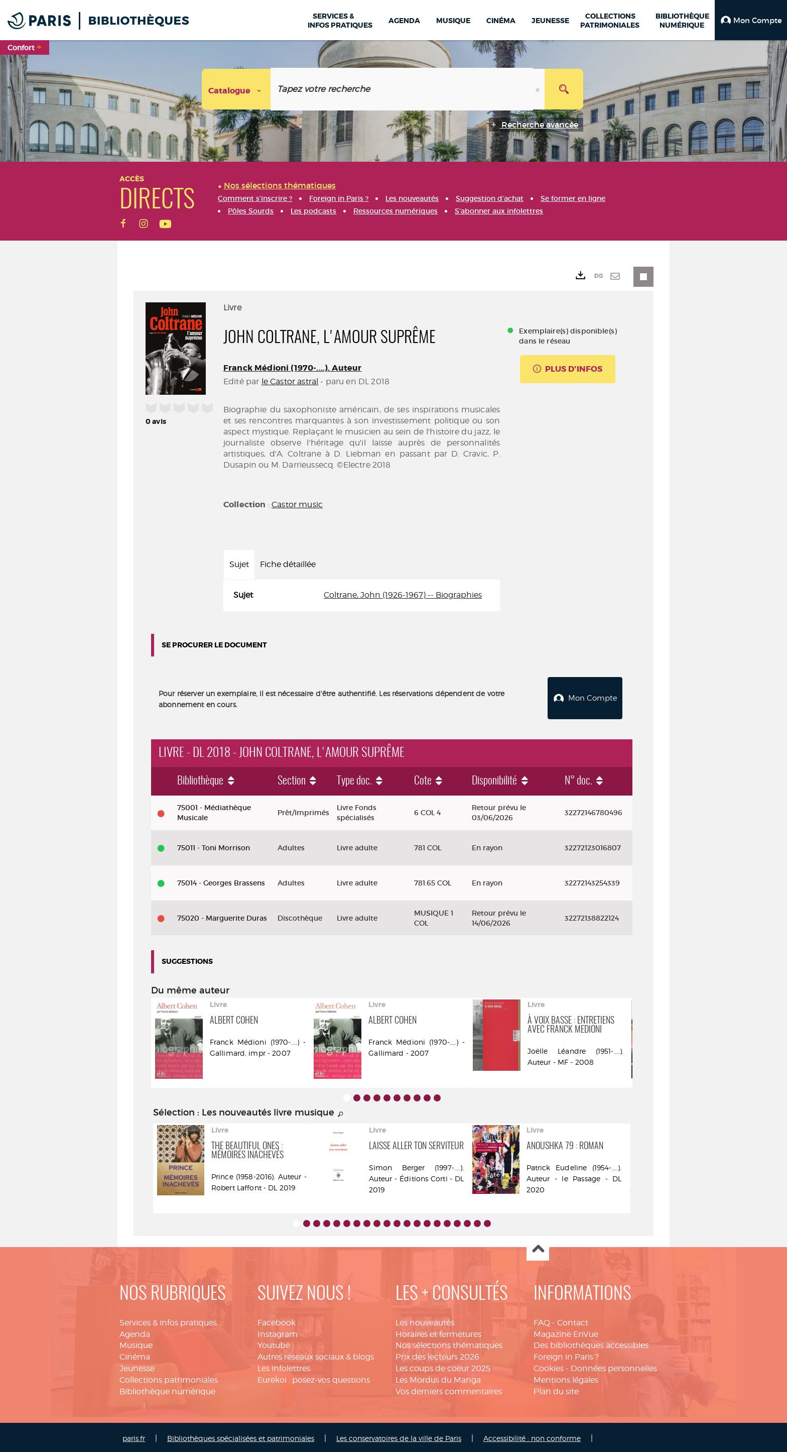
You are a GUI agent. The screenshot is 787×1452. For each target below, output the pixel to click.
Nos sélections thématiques (449, 1343)
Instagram (277, 1331)
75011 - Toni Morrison (213, 845)
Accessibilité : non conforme (532, 1435)
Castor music (297, 504)
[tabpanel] (361, 595)
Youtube (273, 1343)
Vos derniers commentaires (449, 1389)
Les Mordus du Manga (438, 1377)
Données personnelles (614, 1366)
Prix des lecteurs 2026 (437, 1354)
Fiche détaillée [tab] (288, 564)
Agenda (134, 1331)
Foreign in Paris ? (566, 1354)
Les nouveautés (425, 1320)
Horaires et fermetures (438, 1331)
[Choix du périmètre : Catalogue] (236, 89)
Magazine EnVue (566, 1331)
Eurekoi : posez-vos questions (313, 1377)
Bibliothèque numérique (167, 1389)
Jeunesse (137, 1366)
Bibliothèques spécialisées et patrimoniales (240, 1435)
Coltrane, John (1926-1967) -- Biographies (403, 595)
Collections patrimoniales (168, 1377)
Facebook (276, 1320)
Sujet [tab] (239, 564)
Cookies (549, 1366)
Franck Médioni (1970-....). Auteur (292, 368)
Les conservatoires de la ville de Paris (398, 1435)
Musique (136, 1343)
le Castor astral (290, 381)
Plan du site (556, 1389)
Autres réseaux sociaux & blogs (315, 1354)
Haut (538, 1247)
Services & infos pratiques (168, 1320)
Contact (572, 1320)
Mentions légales (566, 1377)
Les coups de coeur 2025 (443, 1366)
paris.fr (133, 1435)
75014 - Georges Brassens (221, 880)
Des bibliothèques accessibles (591, 1343)
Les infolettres (283, 1366)
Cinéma (134, 1354)
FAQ (542, 1320)
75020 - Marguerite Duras (222, 915)
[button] (751, 20)
